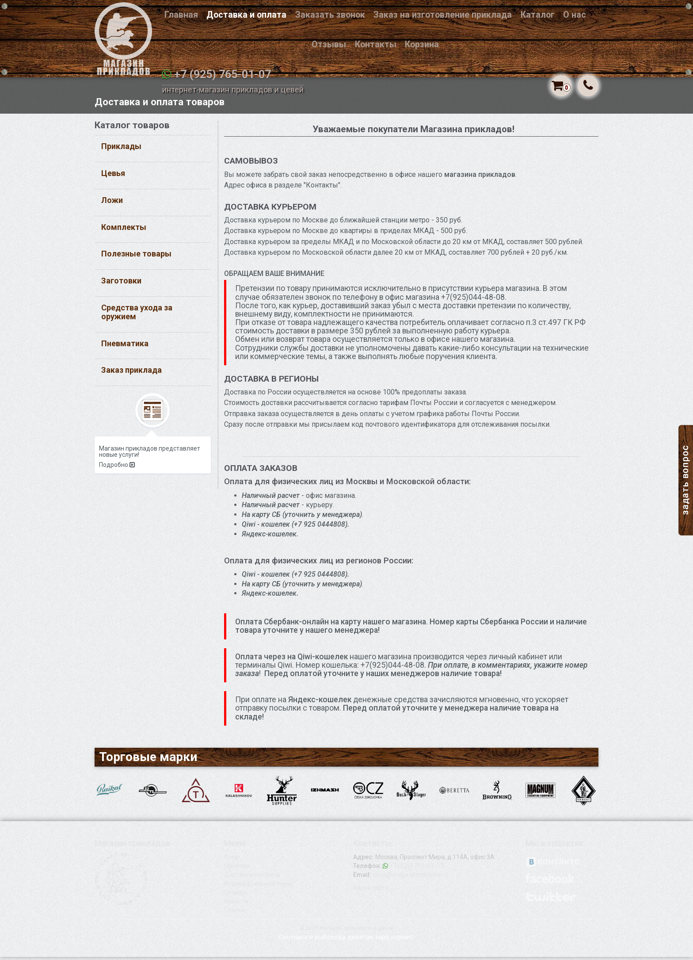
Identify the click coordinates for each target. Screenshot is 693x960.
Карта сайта (370, 891)
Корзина (422, 44)
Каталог (538, 15)
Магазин (236, 868)
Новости (236, 904)
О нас (574, 15)
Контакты (375, 44)
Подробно (117, 467)
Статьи (234, 913)
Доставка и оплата (246, 15)
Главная (181, 15)
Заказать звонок (330, 15)
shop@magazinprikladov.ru (411, 877)
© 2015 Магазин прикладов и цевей (346, 931)
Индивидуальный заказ (258, 886)
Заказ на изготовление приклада (442, 15)
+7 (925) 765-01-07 (222, 74)
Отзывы (329, 44)
